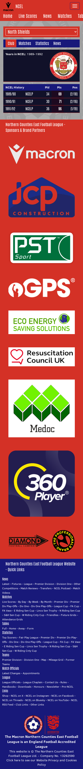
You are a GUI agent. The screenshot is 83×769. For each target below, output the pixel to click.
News (47, 16)
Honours (39, 687)
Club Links (22, 704)
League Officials (11, 682)
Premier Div (61, 602)
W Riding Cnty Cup (33, 615)
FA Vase (7, 610)
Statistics (42, 43)
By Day (22, 602)
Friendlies (52, 615)
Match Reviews (29, 588)
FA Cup (74, 606)
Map (43, 660)
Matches (65, 16)
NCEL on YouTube (58, 700)
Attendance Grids (12, 619)
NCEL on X (17, 696)
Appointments (31, 673)
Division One (64, 584)
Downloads (24, 687)
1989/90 (11, 94)
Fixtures (16, 584)
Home (7, 16)
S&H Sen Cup (12, 615)
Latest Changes (11, 673)
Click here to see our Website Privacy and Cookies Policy (41, 762)
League (28, 584)
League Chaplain (32, 682)
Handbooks (9, 687)
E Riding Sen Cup (24, 610)
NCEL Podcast (62, 588)
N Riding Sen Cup (70, 610)
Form (30, 628)
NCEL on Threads (12, 700)
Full (4, 628)
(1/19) (74, 108)
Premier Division (44, 584)
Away (21, 628)
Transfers (46, 588)
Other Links (37, 704)
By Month (46, 602)
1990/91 (10, 101)
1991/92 (10, 108)
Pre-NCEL (67, 687)
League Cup (61, 606)
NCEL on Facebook (62, 696)
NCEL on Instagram (37, 696)
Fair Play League (28, 637)
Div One (24, 606)
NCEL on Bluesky (35, 700)
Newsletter (53, 687)
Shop (5, 696)
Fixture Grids (68, 615)
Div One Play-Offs (41, 606)
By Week (33, 602)
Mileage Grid (56, 660)
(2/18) (73, 94)
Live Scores (28, 16)
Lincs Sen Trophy (47, 610)
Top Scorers (9, 637)
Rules (63, 682)
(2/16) (73, 101)
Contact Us (51, 682)
